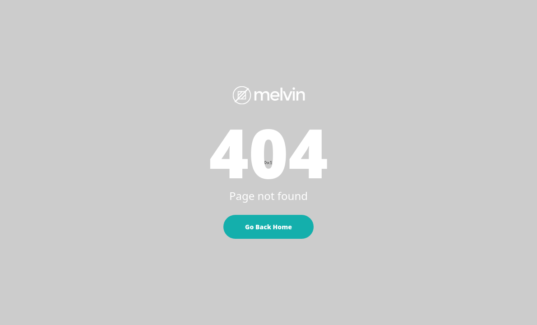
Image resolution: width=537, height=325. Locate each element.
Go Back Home (268, 227)
